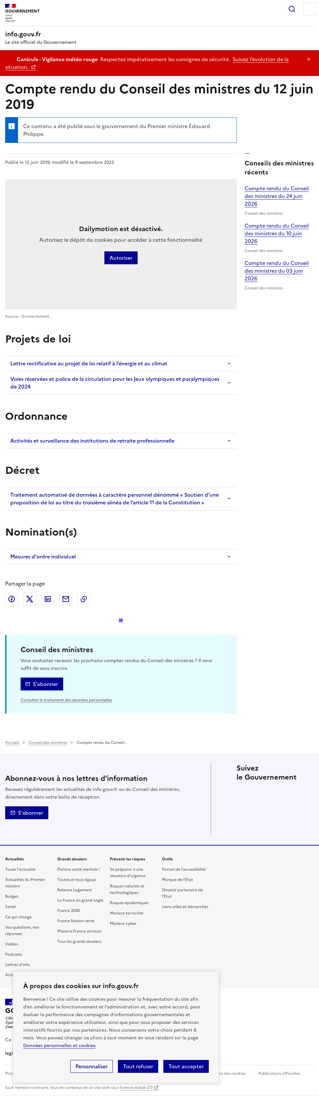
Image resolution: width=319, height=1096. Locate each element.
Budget (11, 896)
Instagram (297, 792)
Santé (10, 907)
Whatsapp (279, 810)
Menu (310, 9)
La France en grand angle (80, 900)
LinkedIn (47, 599)
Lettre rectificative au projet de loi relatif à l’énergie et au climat (88, 363)
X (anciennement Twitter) (243, 792)
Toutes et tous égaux (76, 880)
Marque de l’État (177, 880)
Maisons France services (79, 931)
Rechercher (291, 9)
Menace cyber (123, 923)
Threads (243, 810)
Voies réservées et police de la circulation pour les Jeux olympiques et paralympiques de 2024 (114, 382)
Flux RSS (243, 828)
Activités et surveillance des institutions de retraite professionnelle (92, 441)
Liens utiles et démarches (185, 907)
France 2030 (68, 910)
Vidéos (11, 944)
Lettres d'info (17, 965)
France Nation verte (75, 921)
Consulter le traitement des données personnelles (66, 700)
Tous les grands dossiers (79, 941)
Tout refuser (138, 1066)
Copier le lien (83, 599)
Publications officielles (279, 1073)
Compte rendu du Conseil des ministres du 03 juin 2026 (277, 270)
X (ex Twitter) (29, 599)
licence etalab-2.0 (136, 1088)
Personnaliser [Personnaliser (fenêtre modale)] (91, 1066)
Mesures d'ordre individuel (43, 556)
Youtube (297, 810)
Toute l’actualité (20, 869)
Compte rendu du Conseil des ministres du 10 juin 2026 (277, 233)
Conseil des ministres (48, 742)
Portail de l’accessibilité (184, 869)
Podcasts (13, 954)
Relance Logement (74, 890)
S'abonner (45, 684)
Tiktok (261, 810)
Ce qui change (18, 917)
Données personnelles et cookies (59, 1045)
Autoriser (121, 258)
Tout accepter (186, 1066)
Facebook (11, 599)
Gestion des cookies (227, 1073)
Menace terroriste (126, 913)
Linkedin (279, 792)
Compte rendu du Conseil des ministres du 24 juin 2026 (277, 196)
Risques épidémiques (129, 903)
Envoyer (65, 599)
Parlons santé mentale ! (78, 869)
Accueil (12, 742)
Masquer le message (309, 59)
